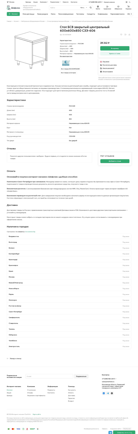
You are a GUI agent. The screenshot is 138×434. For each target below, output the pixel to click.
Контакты (51, 393)
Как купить (72, 390)
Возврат (71, 401)
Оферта (104, 429)
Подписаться (81, 376)
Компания (31, 386)
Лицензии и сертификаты (36, 395)
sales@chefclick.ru (108, 382)
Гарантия (71, 398)
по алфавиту (20, 231)
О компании (31, 390)
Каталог (10, 390)
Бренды (9, 395)
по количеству (30, 231)
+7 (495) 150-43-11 (95, 2)
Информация (53, 386)
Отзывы (30, 393)
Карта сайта (37, 414)
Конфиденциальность (91, 429)
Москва (11, 277)
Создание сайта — (120, 429)
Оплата (70, 393)
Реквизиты (51, 390)
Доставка (71, 395)
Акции (9, 393)
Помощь (71, 386)
